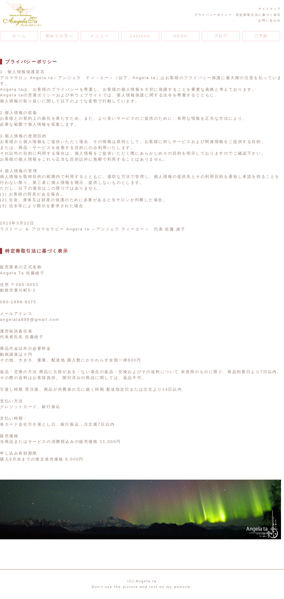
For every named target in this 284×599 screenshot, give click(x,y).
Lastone (140, 36)
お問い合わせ (269, 20)
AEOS (180, 36)
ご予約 (261, 36)
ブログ (221, 36)
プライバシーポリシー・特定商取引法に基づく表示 (237, 14)
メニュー (99, 36)
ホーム (19, 36)
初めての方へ (59, 36)
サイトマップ (269, 8)
